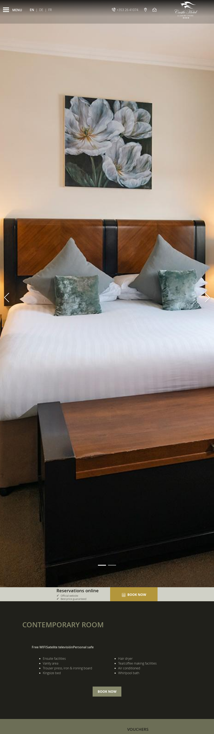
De (41, 10)
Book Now (107, 691)
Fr (50, 10)
